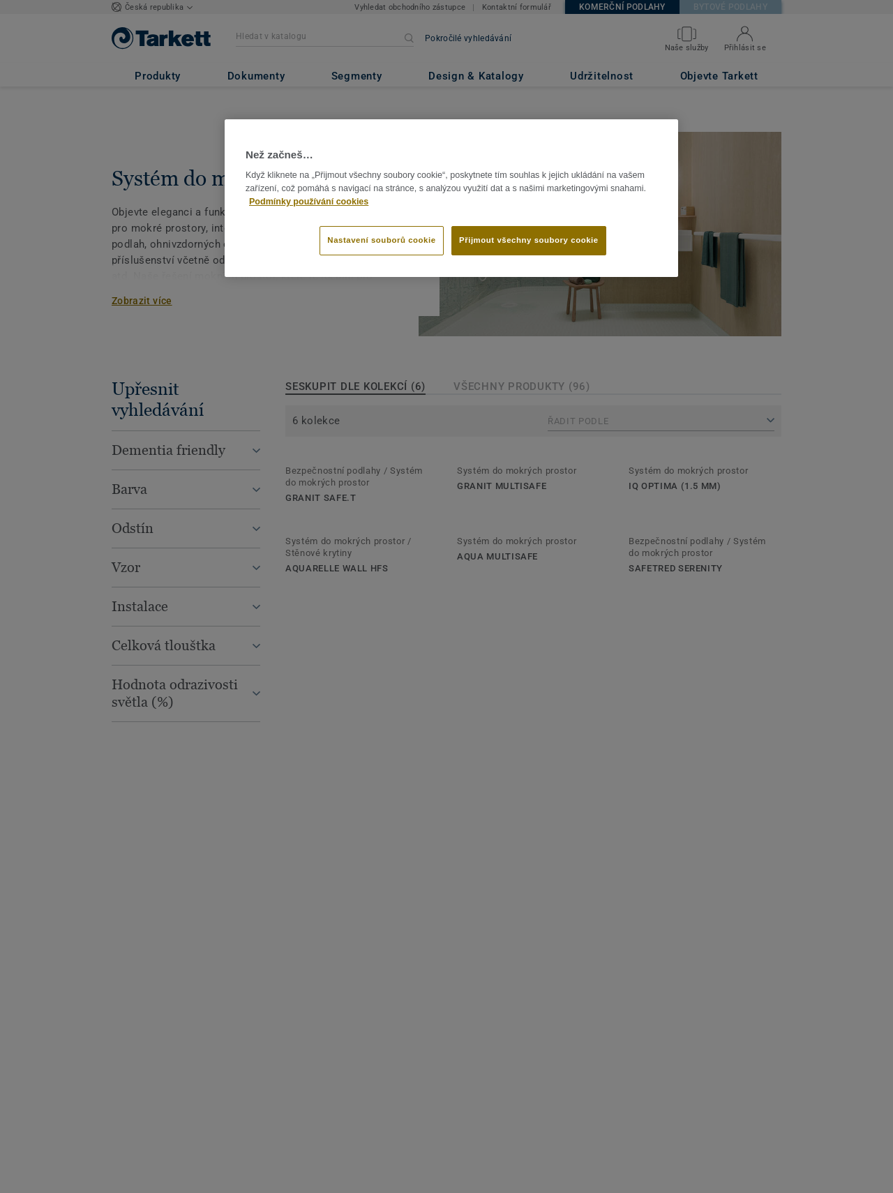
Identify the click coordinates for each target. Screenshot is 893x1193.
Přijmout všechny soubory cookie (529, 240)
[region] (451, 198)
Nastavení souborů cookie (381, 240)
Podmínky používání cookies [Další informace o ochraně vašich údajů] (308, 202)
